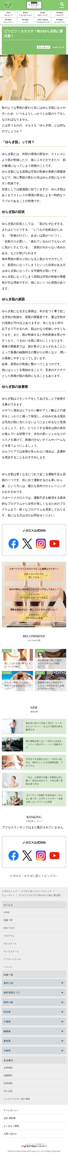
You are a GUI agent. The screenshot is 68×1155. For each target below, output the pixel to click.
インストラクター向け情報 (17, 1098)
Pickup (60, 20)
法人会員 (8, 1090)
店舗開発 (8, 1075)
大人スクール (10, 943)
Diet (8, 13)
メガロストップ (9, 891)
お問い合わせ (10, 1133)
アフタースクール (12, 959)
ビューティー (43, 47)
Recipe (25, 20)
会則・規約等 (10, 1118)
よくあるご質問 (11, 1125)
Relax (25, 13)
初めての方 (9, 927)
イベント (8, 966)
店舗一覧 (8, 919)
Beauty (8, 20)
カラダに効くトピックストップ (36, 891)
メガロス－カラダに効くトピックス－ (34, 875)
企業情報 (8, 1067)
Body (43, 13)
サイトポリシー (11, 1110)
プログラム (9, 935)
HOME (7, 912)
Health (59, 13)
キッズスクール (11, 951)
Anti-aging (42, 20)
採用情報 (8, 1083)
